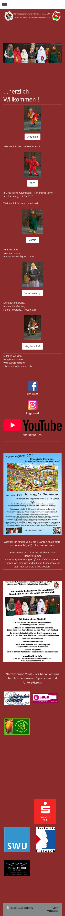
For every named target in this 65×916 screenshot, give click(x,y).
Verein (32, 239)
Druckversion (15, 908)
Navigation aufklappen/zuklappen (32, 4)
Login (55, 908)
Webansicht (52, 911)
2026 (32, 183)
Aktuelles (32, 136)
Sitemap (29, 908)
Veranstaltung (32, 293)
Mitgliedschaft (32, 346)
